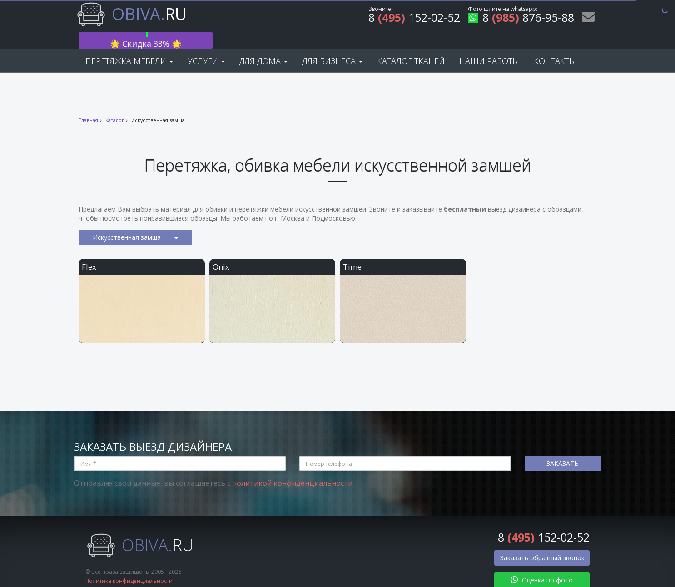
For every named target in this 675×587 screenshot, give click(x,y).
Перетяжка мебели (129, 46)
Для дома (263, 46)
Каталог (114, 106)
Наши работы (489, 46)
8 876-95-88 (521, 19)
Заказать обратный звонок (542, 543)
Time (352, 252)
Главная (88, 106)
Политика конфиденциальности (129, 566)
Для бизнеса (332, 46)
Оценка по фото (542, 565)
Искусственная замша (135, 222)
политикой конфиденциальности (292, 469)
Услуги (206, 46)
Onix (221, 252)
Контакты (555, 46)
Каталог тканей (411, 46)
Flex (89, 252)
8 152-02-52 (414, 19)
